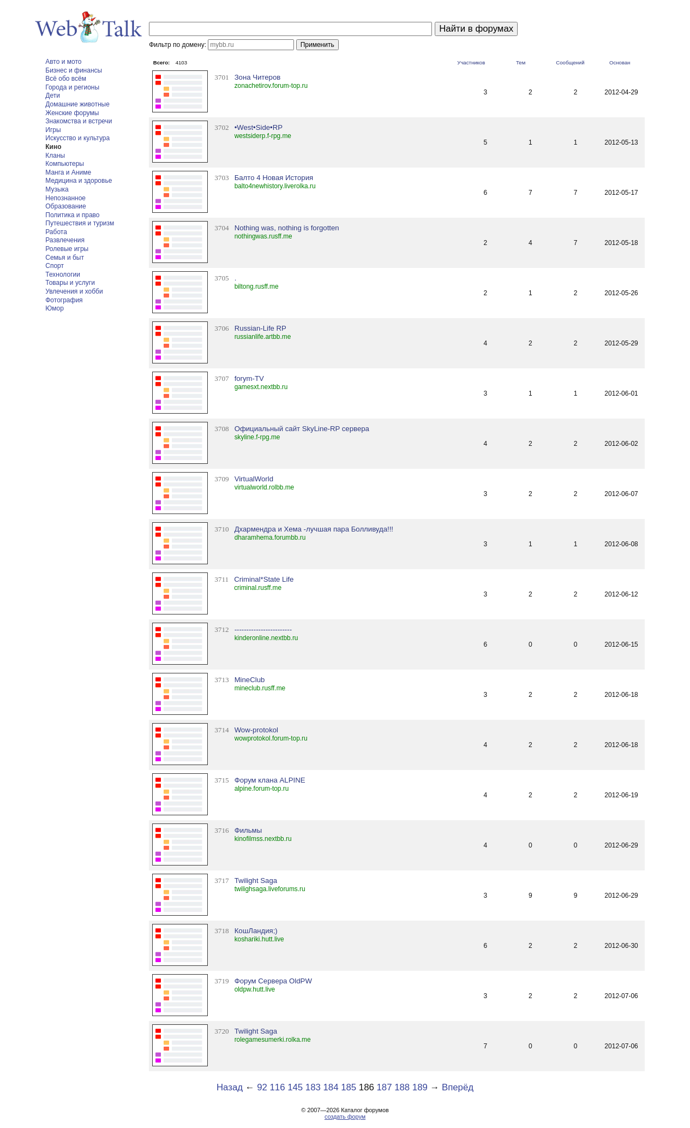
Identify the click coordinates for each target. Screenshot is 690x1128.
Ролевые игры (66, 249)
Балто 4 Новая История (274, 178)
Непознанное (65, 198)
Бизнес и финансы (73, 70)
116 (277, 1087)
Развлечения (65, 240)
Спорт (54, 266)
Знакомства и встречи (78, 121)
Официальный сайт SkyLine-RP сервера (302, 429)
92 (262, 1087)
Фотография (63, 300)
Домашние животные (77, 104)
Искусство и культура (77, 138)
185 (348, 1087)
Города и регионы (72, 87)
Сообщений (570, 62)
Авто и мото (63, 61)
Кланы (55, 155)
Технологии (62, 274)
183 (313, 1087)
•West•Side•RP (259, 127)
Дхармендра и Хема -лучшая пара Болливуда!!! (314, 529)
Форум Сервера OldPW (273, 981)
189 (420, 1087)
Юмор (54, 308)
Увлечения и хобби (74, 291)
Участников (471, 62)
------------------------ (263, 629)
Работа (56, 232)
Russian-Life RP (260, 328)
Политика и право (72, 215)
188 (402, 1087)
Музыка (56, 189)
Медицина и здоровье (78, 180)
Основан (620, 62)
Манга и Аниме (68, 172)
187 (384, 1087)
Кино (53, 147)
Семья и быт (64, 257)
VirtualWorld (254, 479)
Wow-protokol (256, 730)
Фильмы (248, 830)
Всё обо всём (65, 78)
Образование (65, 206)
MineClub (250, 680)
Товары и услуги (70, 283)
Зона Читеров (258, 77)
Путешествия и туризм (79, 223)
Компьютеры (64, 164)
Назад (230, 1087)
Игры (53, 130)
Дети (52, 95)
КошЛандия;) (256, 931)
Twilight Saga (256, 880)
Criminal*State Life (263, 579)
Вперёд (457, 1087)
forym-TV (249, 378)
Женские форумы (72, 113)
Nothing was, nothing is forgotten (287, 228)
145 (295, 1087)
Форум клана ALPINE (270, 780)
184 (331, 1087)
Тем (520, 62)
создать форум (345, 1116)
